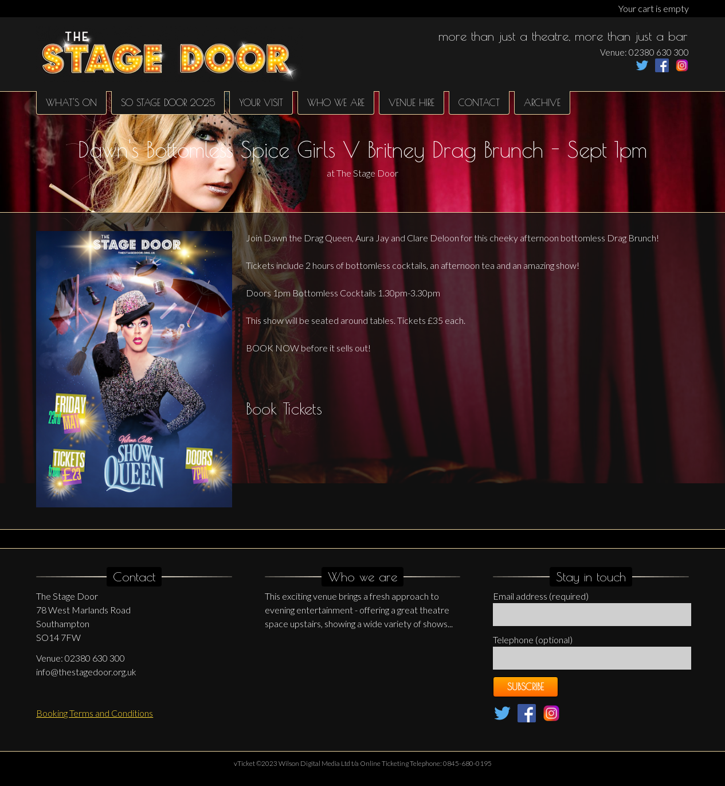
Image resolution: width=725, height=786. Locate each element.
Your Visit (261, 102)
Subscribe (525, 687)
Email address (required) (541, 596)
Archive (542, 102)
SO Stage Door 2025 (168, 102)
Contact (479, 102)
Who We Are (336, 102)
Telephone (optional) (533, 639)
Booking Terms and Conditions (94, 712)
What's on (71, 102)
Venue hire (411, 102)
